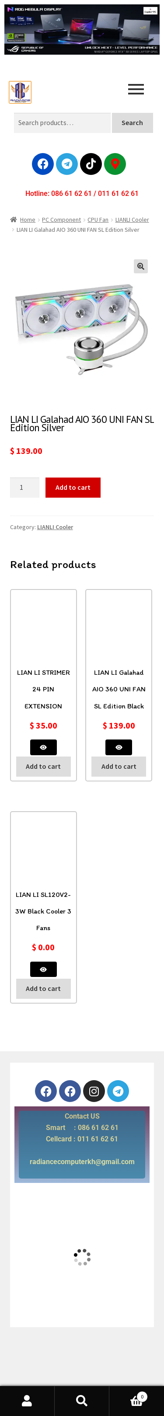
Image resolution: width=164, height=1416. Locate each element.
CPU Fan (97, 219)
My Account (27, 1401)
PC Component (61, 219)
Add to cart (73, 487)
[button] (141, 266)
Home (27, 219)
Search (132, 122)
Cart (128, 1394)
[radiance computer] (82, 1257)
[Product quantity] (25, 488)
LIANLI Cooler (132, 219)
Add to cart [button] (43, 766)
